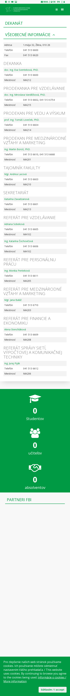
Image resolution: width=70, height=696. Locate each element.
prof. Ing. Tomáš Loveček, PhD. (21, 119)
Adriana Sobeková (14, 224)
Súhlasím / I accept (52, 689)
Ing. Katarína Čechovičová (18, 241)
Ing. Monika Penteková (17, 270)
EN (58, 1)
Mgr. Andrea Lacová (15, 174)
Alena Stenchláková (15, 329)
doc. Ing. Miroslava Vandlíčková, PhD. (24, 94)
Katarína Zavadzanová (16, 199)
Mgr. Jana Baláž (13, 300)
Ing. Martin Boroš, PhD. (17, 149)
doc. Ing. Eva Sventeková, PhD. (21, 69)
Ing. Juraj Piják (12, 363)
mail (46, 1)
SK (54, 1)
